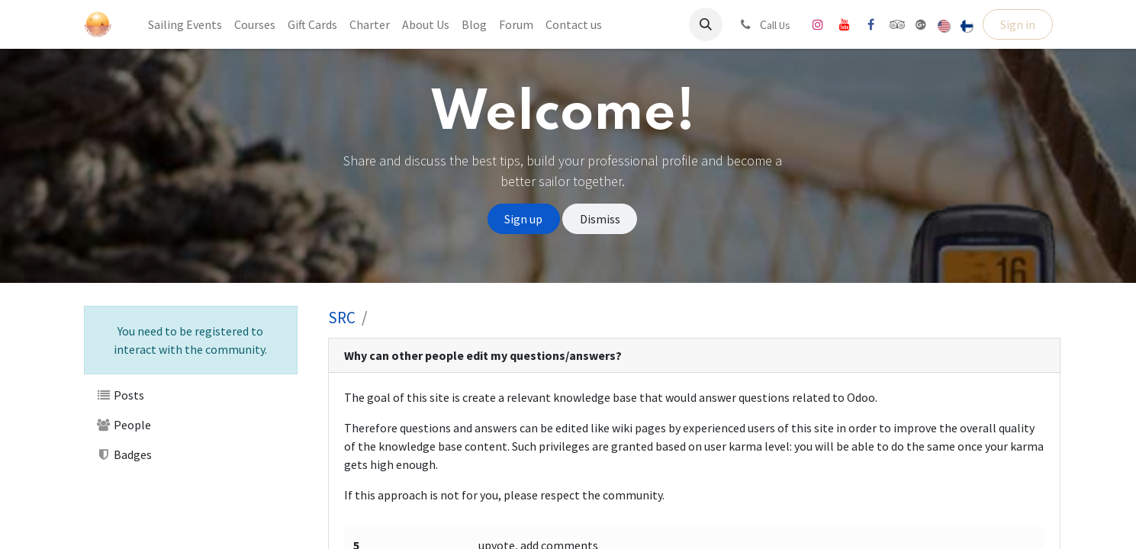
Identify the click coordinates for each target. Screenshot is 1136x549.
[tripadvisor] (897, 24)
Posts (120, 395)
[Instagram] (818, 24)
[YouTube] (844, 24)
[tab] (694, 356)
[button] (705, 24)
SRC (342, 317)
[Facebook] (871, 24)
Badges (124, 454)
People (124, 424)
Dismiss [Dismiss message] (600, 218)
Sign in (1017, 24)
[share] (921, 24)
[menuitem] (185, 24)
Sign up (523, 218)
